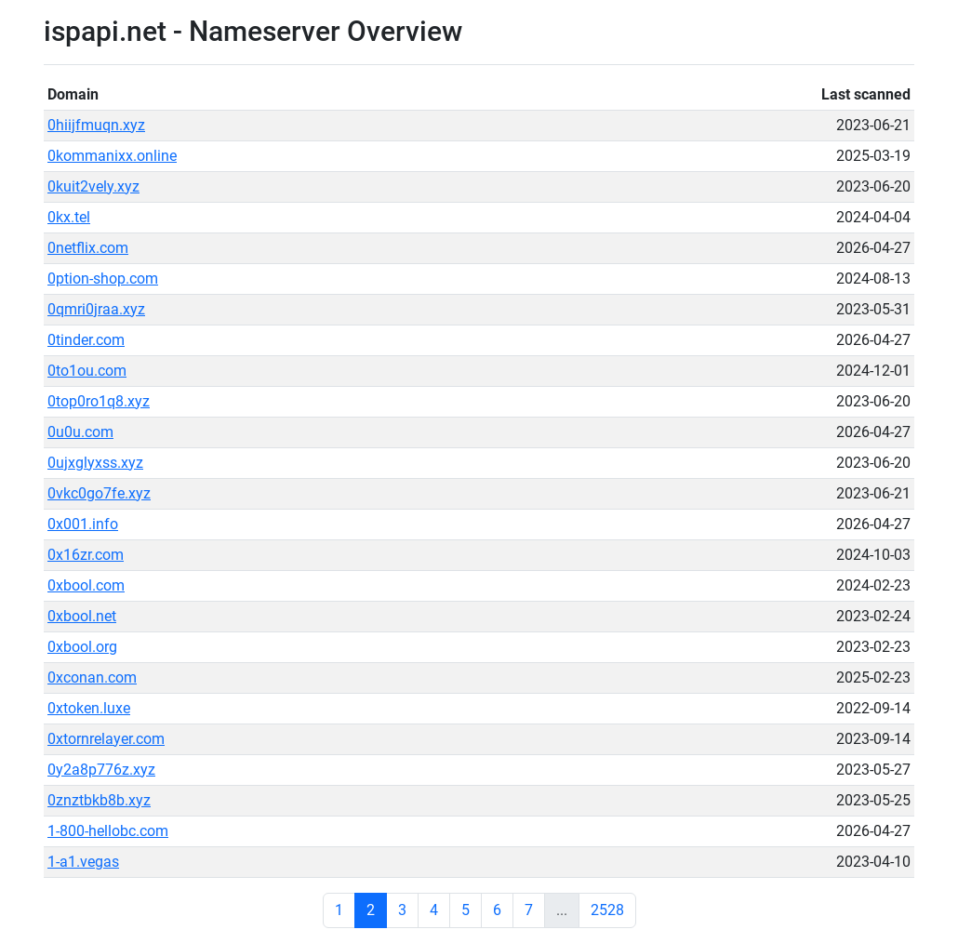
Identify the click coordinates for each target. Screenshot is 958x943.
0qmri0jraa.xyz (96, 309)
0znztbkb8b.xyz (99, 800)
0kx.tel (68, 217)
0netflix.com (87, 248)
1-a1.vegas (83, 861)
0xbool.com (86, 585)
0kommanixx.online (112, 156)
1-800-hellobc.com (107, 831)
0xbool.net (81, 616)
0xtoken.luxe (88, 708)
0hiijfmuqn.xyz (96, 125)
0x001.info (82, 524)
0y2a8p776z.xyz (101, 769)
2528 (607, 910)
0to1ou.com (86, 370)
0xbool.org (82, 647)
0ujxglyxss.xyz (95, 463)
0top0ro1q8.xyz (98, 401)
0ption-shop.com (102, 278)
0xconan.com (92, 677)
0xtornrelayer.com (106, 739)
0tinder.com (86, 340)
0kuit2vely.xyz (93, 186)
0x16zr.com (85, 555)
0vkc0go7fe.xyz (99, 493)
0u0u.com (80, 432)
